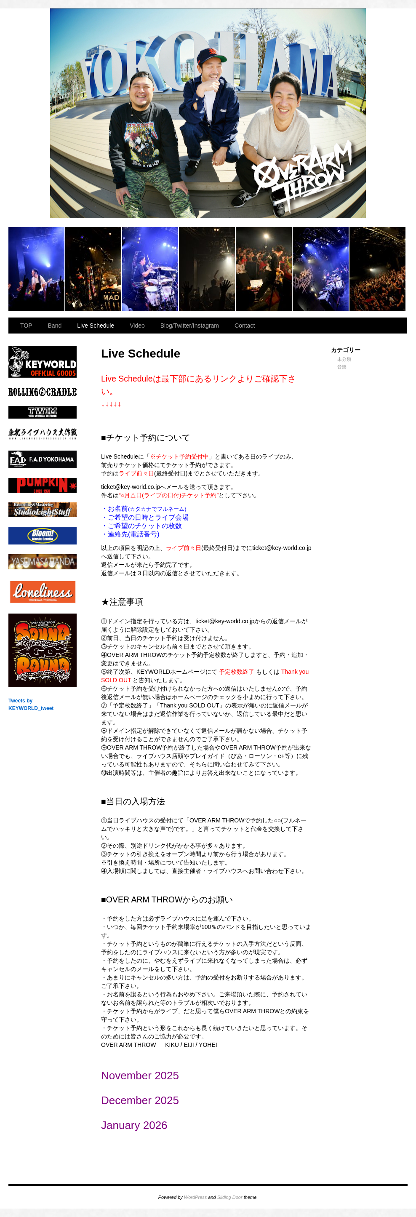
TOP (26, 325)
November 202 (137, 1075)
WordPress (195, 1197)
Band (55, 325)
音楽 (342, 366)
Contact (245, 325)
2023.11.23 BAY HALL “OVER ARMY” (36, 269)
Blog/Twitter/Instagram (189, 325)
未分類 (344, 359)
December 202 (137, 1100)
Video (137, 325)
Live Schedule (95, 325)
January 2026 (134, 1125)
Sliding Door (230, 1197)
